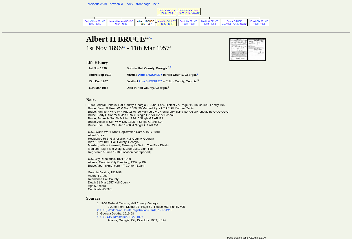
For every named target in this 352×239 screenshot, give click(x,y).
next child (116, 4)
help (156, 4)
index (129, 4)
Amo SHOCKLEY (150, 74)
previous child (97, 4)
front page (143, 4)
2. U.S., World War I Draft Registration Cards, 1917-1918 (134, 210)
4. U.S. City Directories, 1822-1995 (120, 217)
